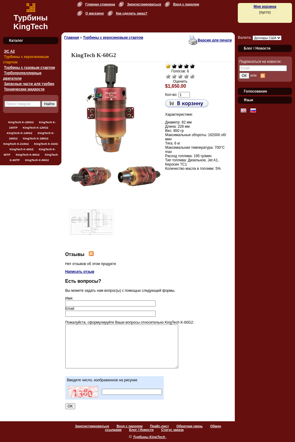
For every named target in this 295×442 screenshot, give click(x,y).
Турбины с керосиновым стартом (113, 37)
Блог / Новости (141, 429)
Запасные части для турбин (29, 84)
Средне (180, 76)
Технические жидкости (24, 89)
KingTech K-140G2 (20, 133)
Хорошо (186, 76)
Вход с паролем (186, 4)
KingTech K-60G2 (27, 154)
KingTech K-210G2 (16, 143)
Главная (71, 37)
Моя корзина (264, 7)
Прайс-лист (159, 426)
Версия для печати (215, 40)
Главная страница (100, 4)
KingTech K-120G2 (35, 127)
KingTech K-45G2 (21, 149)
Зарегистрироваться (144, 4)
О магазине (94, 13)
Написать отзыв (80, 272)
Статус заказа (172, 429)
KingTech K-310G (46, 143)
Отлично (192, 76)
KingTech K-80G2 (37, 160)
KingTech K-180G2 (35, 138)
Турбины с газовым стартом (29, 68)
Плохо (174, 76)
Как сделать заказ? (131, 13)
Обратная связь (189, 426)
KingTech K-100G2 (21, 122)
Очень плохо (168, 76)
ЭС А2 (9, 51)
